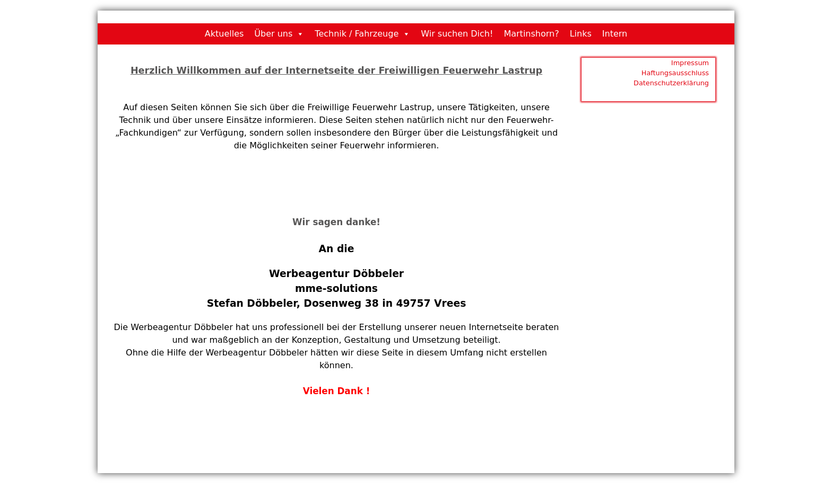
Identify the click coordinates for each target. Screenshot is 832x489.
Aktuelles (224, 34)
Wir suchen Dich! (457, 34)
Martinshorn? (531, 34)
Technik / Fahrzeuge (356, 34)
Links (581, 34)
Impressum (690, 63)
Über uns (273, 34)
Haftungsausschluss (675, 73)
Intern (614, 34)
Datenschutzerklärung (671, 83)
